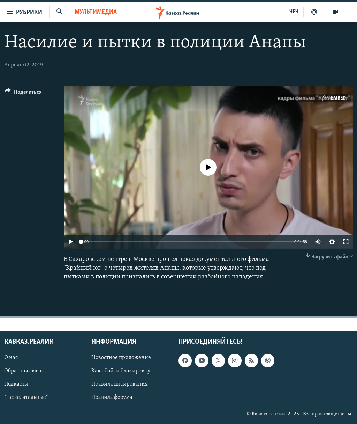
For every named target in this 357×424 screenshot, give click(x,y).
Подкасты (16, 384)
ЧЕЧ (293, 12)
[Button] (23, 93)
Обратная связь (23, 371)
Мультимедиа (96, 12)
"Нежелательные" (26, 397)
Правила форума (111, 397)
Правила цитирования (119, 384)
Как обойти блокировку (120, 371)
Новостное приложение (121, 357)
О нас (11, 357)
